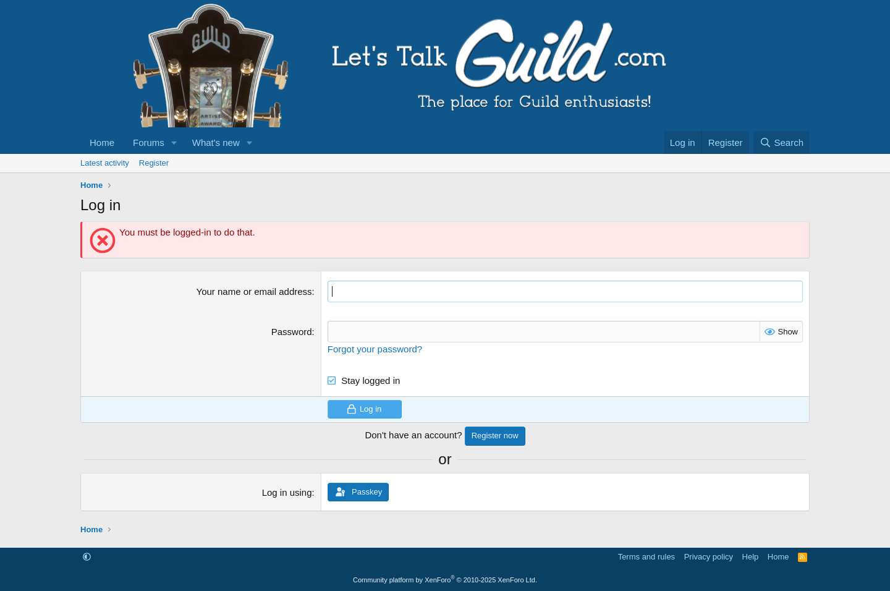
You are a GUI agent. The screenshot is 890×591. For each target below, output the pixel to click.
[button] (174, 142)
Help (750, 556)
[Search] (781, 142)
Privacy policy (708, 556)
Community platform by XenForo (445, 580)
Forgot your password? (375, 349)
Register (154, 163)
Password (291, 331)
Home (102, 142)
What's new (216, 142)
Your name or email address (254, 291)
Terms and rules (646, 556)
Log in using (287, 492)
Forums (148, 142)
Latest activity (104, 163)
